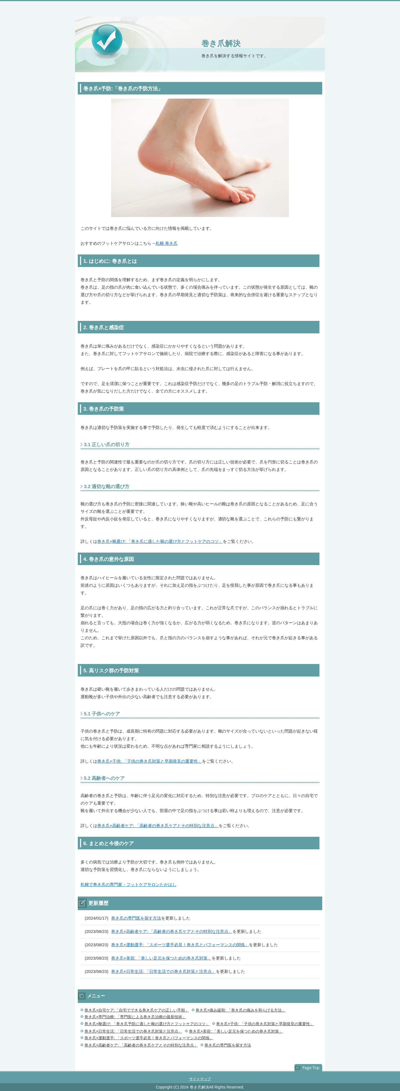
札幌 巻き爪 (167, 243)
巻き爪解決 (221, 43)
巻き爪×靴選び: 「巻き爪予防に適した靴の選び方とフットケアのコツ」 (146, 1024)
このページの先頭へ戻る (308, 1068)
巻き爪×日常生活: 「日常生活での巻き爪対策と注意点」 (163, 971)
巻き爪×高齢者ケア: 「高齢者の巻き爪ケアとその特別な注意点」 (158, 825)
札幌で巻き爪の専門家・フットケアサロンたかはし (128, 884)
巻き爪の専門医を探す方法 (136, 918)
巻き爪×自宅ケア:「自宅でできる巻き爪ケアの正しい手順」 (136, 1010)
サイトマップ (200, 1079)
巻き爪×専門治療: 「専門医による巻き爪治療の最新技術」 (135, 1017)
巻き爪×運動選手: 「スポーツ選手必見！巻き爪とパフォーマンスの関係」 (180, 944)
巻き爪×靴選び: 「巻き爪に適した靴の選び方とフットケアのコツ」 (160, 541)
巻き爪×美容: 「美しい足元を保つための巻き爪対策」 (161, 958)
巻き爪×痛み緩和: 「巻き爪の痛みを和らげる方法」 (241, 1010)
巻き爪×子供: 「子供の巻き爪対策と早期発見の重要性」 (149, 761)
